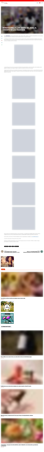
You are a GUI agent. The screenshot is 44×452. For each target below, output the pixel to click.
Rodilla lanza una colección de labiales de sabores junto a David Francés (16, 386)
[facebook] (40, 0)
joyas (12, 246)
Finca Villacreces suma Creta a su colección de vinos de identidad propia (16, 356)
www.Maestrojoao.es (35, 236)
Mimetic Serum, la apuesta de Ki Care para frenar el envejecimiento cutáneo (17, 415)
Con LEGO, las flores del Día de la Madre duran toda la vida (13, 298)
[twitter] (41, 0)
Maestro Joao (16, 246)
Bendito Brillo (6, 246)
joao (10, 246)
